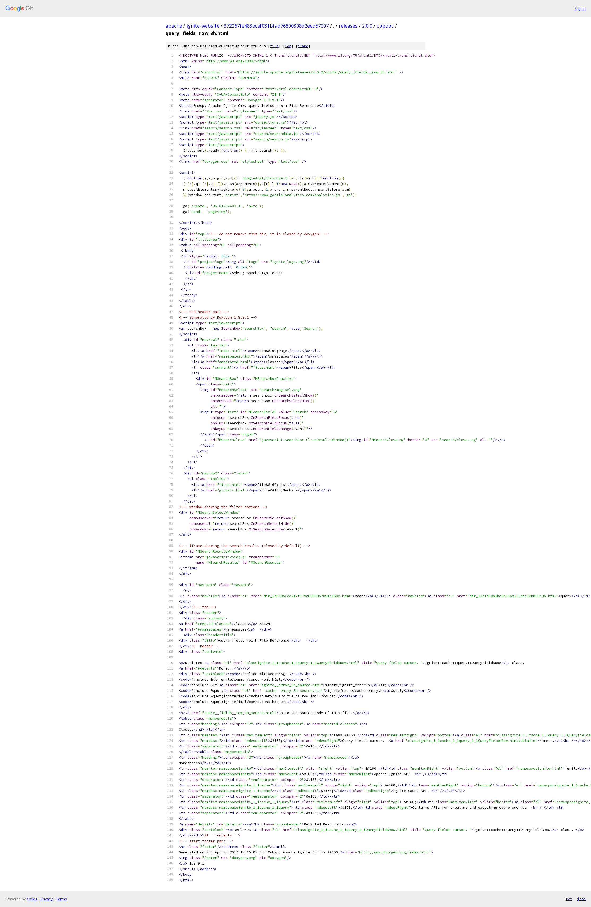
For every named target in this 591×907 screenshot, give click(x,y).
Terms (61, 898)
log (288, 46)
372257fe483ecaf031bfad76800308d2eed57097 (276, 26)
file (274, 46)
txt (569, 898)
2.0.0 (367, 26)
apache (174, 26)
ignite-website (202, 26)
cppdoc (385, 26)
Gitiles (32, 898)
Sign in (580, 8)
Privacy (46, 898)
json (581, 898)
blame (303, 46)
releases (348, 26)
